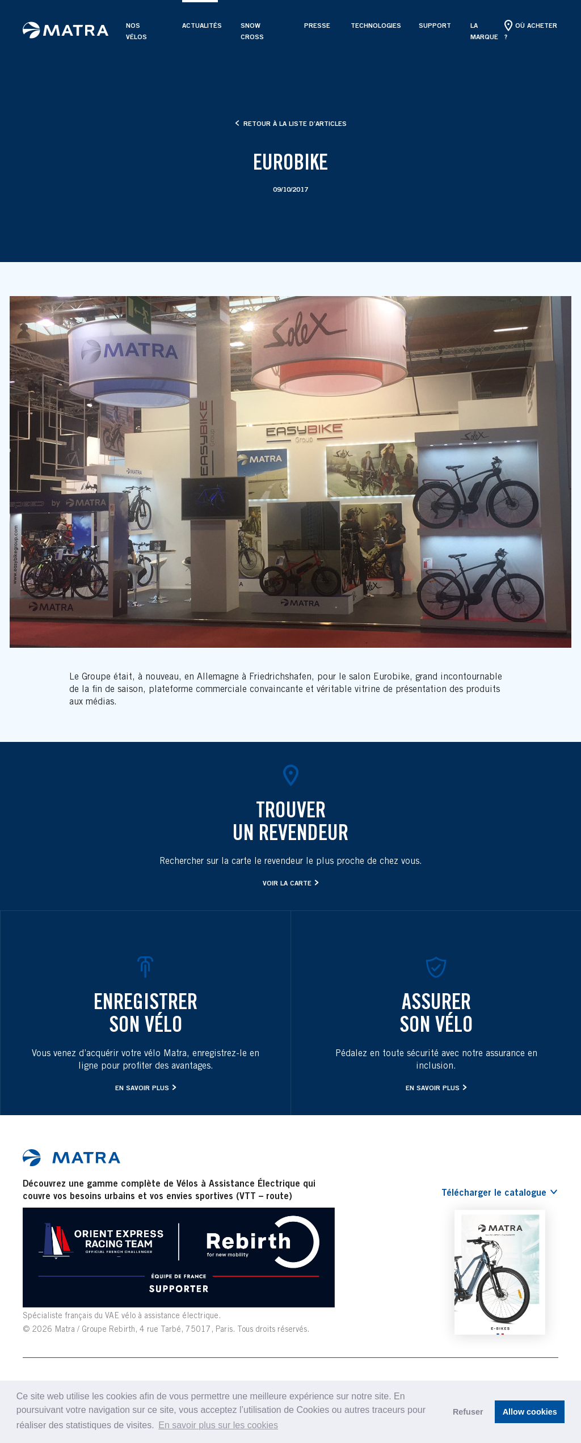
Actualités (200, 25)
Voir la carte (287, 883)
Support (433, 25)
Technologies (373, 25)
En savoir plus (142, 1087)
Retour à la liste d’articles (291, 123)
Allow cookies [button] (530, 1411)
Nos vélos (136, 31)
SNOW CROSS (252, 31)
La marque (484, 31)
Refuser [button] (468, 1411)
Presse (315, 25)
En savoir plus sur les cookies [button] (218, 1425)
